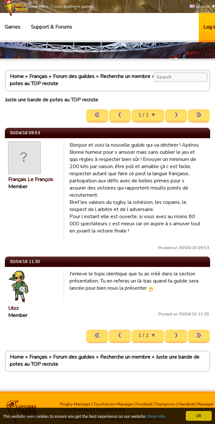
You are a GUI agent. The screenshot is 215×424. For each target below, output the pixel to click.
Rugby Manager (75, 404)
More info (156, 416)
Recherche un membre (125, 76)
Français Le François (30, 179)
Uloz (13, 308)
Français (38, 76)
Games (12, 27)
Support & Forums (51, 27)
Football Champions (155, 404)
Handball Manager (196, 404)
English (200, 7)
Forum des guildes (74, 76)
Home (17, 76)
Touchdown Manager (113, 404)
